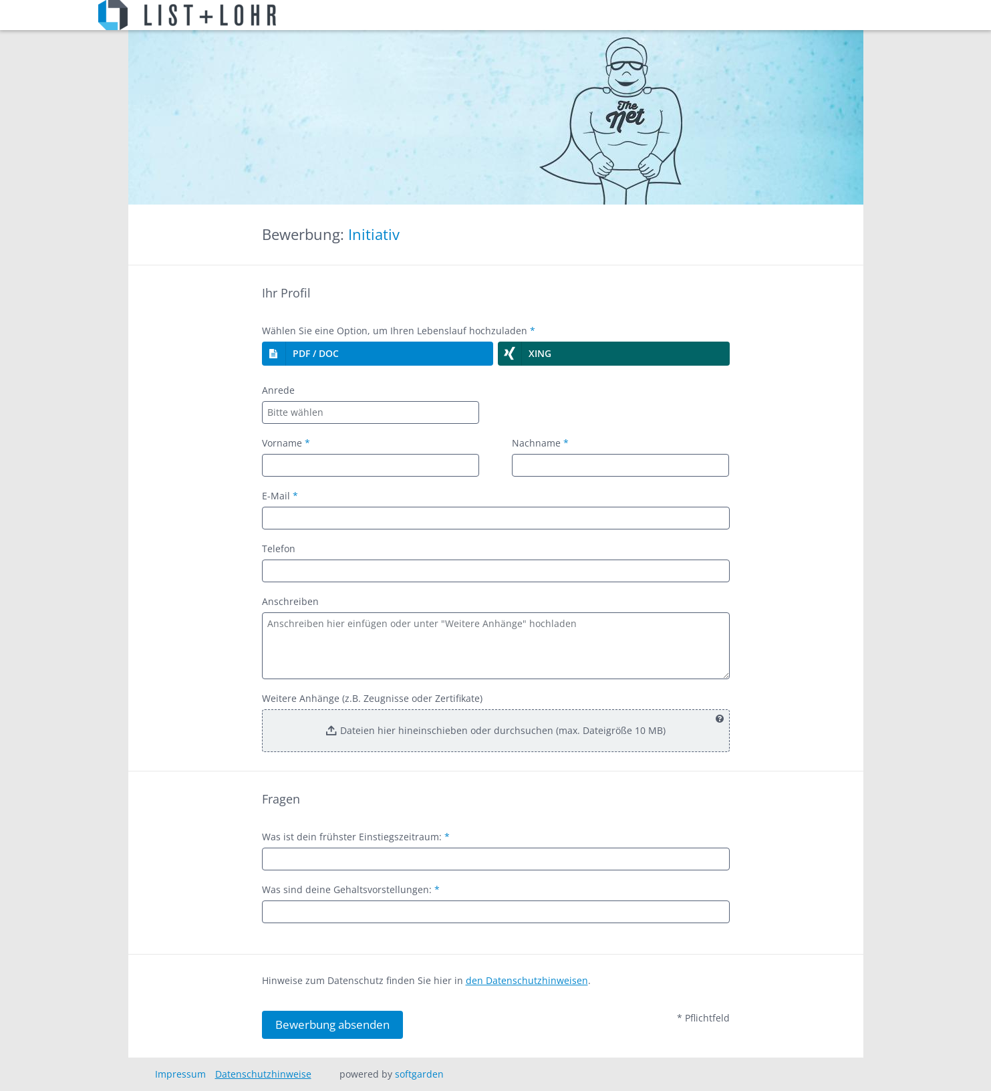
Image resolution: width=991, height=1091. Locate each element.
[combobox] (371, 412)
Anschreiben (290, 601)
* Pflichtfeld (703, 1017)
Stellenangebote (328, 15)
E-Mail (280, 495)
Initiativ (374, 234)
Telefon (278, 548)
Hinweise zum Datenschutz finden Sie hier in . (426, 980)
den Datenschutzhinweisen (527, 980)
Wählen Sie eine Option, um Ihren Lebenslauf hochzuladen (398, 330)
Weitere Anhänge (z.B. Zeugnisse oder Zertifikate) (372, 698)
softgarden (419, 1074)
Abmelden (850, 15)
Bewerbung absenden (332, 1024)
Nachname (540, 443)
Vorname (286, 443)
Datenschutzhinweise (263, 1074)
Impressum (180, 1074)
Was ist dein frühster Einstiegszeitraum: (356, 836)
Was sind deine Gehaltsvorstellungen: (351, 889)
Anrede (278, 390)
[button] (378, 354)
